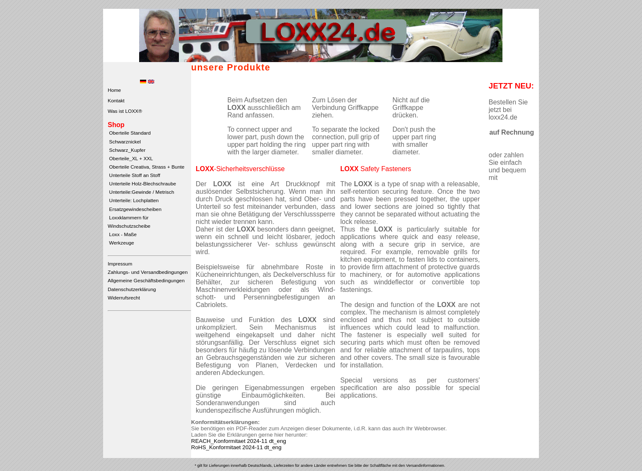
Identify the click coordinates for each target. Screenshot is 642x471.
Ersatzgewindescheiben (134, 209)
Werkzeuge (121, 243)
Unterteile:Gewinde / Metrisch (141, 192)
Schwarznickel (124, 142)
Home (114, 90)
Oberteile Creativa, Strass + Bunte (146, 167)
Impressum (120, 264)
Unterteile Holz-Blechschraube (142, 184)
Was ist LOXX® (125, 111)
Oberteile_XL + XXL (130, 158)
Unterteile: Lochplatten (133, 200)
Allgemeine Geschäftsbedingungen (146, 281)
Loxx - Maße (122, 234)
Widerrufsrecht (124, 298)
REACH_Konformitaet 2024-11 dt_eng (238, 441)
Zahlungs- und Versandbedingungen (148, 272)
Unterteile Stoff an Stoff (134, 175)
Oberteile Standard (129, 133)
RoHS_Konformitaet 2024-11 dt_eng (236, 447)
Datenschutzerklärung (132, 289)
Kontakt (116, 101)
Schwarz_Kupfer (126, 150)
